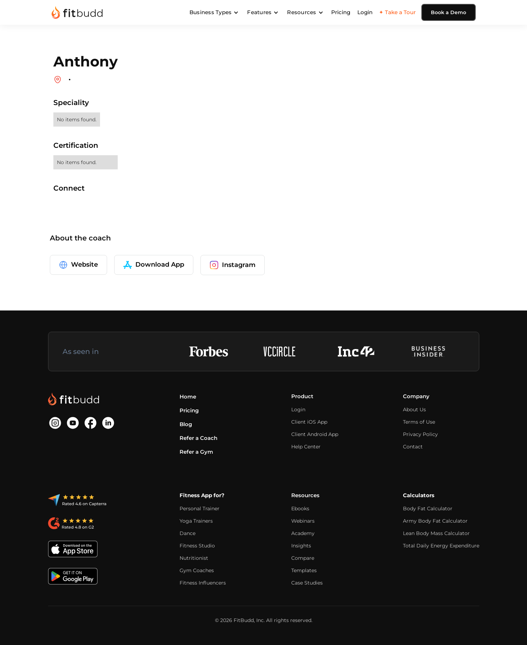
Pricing (340, 12)
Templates (304, 570)
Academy (303, 533)
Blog (186, 424)
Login (365, 12)
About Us (414, 409)
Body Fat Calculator (427, 508)
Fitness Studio (197, 545)
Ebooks (300, 508)
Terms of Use (419, 422)
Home (188, 396)
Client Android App (314, 434)
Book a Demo (448, 12)
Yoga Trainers (196, 521)
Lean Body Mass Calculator (436, 533)
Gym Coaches (197, 570)
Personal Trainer (199, 508)
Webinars (303, 521)
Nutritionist (194, 558)
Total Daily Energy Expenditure (441, 545)
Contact (413, 446)
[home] (77, 12)
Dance (187, 533)
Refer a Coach (198, 438)
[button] (214, 12)
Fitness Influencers (203, 583)
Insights (301, 545)
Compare (302, 558)
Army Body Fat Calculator (435, 521)
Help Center (306, 446)
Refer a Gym (196, 451)
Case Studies (307, 583)
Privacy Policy (420, 434)
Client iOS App (309, 422)
